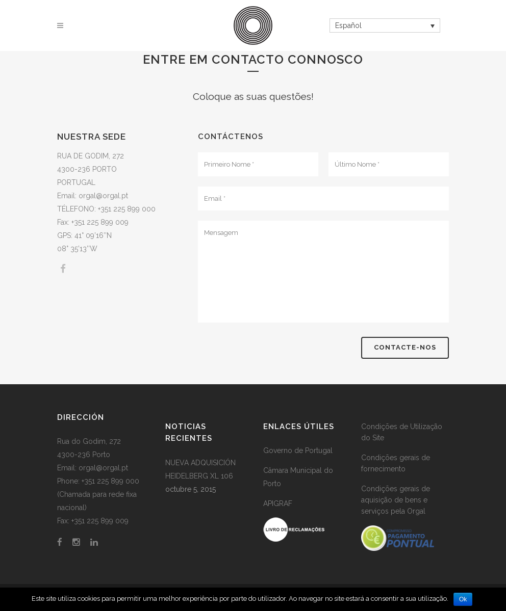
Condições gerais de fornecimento (395, 463)
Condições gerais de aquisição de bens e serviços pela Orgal (395, 500)
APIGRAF (277, 503)
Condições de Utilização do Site (401, 432)
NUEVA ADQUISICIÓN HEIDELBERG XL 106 (200, 469)
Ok (463, 599)
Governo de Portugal (298, 450)
